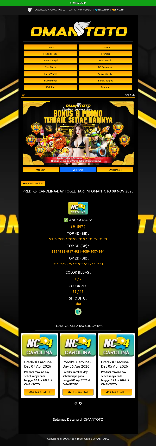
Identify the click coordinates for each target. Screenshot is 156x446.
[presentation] (75, 403)
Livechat (118, 9)
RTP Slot (115, 169)
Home (50, 46)
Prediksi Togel (50, 53)
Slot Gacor (50, 67)
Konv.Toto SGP (105, 73)
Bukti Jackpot (105, 80)
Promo (78, 169)
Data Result (105, 60)
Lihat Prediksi (39, 392)
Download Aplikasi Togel (46, 9)
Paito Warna (50, 73)
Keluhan (50, 87)
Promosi (105, 53)
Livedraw (105, 46)
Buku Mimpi (50, 80)
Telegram (102, 9)
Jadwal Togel (51, 60)
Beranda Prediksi (33, 183)
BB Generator (105, 67)
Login (40, 169)
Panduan (105, 87)
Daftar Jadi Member (80, 9)
